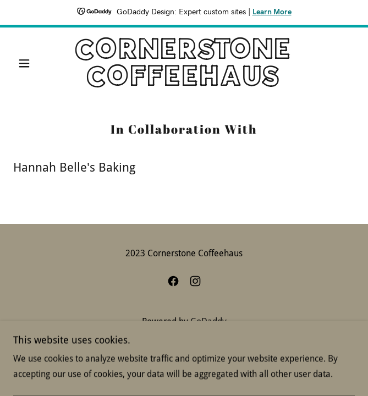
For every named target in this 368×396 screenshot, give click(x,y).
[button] (38, 63)
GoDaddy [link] (208, 321)
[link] (184, 63)
